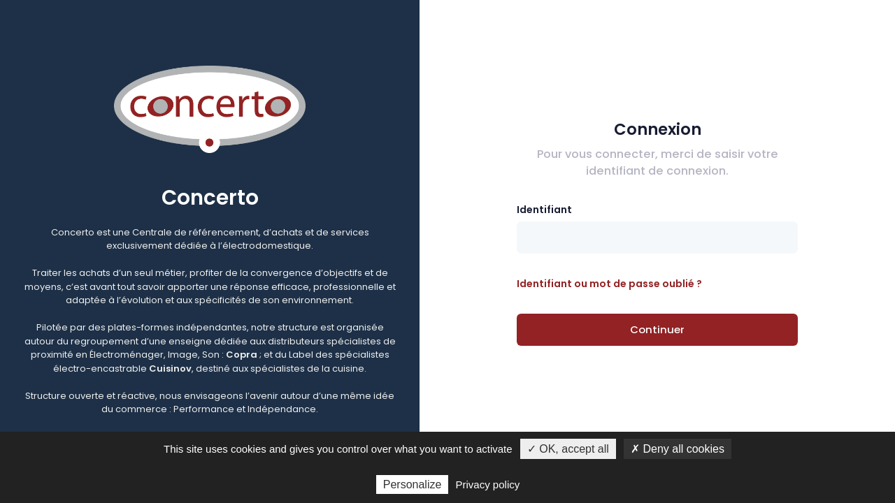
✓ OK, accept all (568, 449)
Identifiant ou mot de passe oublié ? (609, 284)
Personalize (412, 484)
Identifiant (544, 210)
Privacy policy (488, 484)
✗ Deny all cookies (677, 449)
